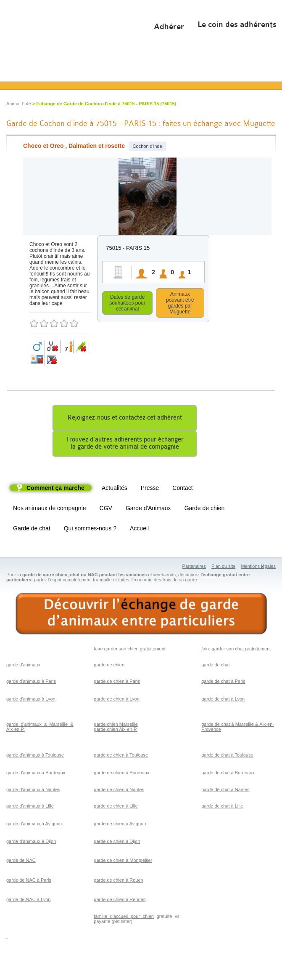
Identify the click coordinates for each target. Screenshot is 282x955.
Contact (182, 489)
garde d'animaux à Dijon (31, 842)
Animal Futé (18, 103)
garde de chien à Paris (117, 682)
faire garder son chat (222, 650)
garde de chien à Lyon (116, 700)
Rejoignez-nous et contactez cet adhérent (125, 419)
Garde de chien (204, 509)
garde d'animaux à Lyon (30, 700)
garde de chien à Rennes (119, 900)
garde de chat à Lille (222, 807)
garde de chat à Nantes (225, 790)
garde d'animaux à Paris (31, 682)
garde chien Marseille (116, 725)
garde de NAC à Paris (28, 881)
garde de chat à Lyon (223, 700)
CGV (106, 509)
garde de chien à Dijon (117, 842)
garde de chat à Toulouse (227, 756)
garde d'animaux (23, 666)
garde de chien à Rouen (118, 881)
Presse (150, 489)
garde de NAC (21, 861)
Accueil (139, 529)
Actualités (114, 489)
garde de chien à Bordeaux (121, 773)
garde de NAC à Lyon (28, 900)
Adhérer (169, 26)
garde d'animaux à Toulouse (35, 756)
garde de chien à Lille (116, 807)
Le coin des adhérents (237, 24)
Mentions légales (258, 567)
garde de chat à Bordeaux (228, 773)
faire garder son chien (116, 650)
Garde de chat (31, 529)
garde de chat (215, 666)
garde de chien (109, 666)
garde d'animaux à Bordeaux (35, 773)
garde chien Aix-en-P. (115, 730)
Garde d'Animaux (148, 509)
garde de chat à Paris (223, 682)
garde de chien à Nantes (119, 790)
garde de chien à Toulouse (121, 756)
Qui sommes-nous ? (90, 529)
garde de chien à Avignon (120, 824)
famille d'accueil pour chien (124, 917)
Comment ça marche (55, 489)
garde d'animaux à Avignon (34, 824)
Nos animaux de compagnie (49, 509)
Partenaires (194, 567)
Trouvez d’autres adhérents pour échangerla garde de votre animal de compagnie (125, 444)
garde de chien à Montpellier (123, 861)
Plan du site (223, 567)
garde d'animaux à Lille (30, 807)
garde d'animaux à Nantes (33, 790)
